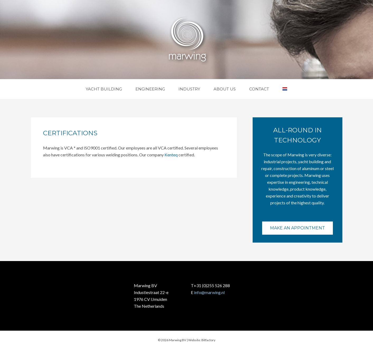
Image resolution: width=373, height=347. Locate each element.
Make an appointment (297, 227)
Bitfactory (208, 340)
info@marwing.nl (209, 292)
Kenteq (171, 154)
